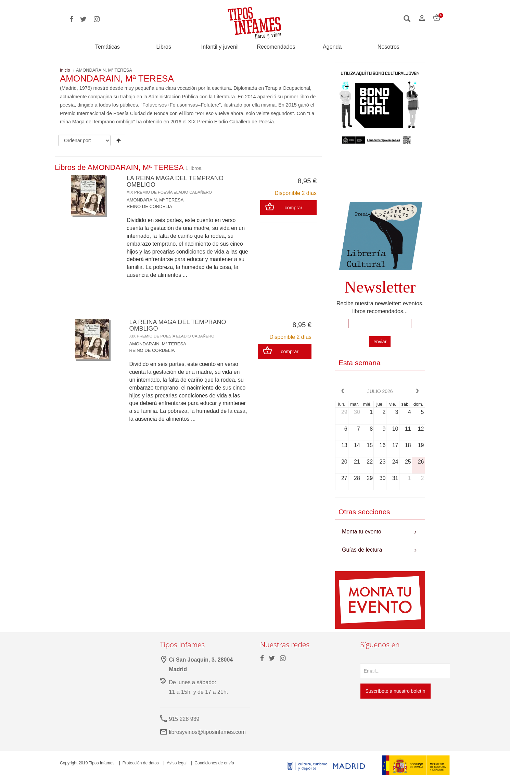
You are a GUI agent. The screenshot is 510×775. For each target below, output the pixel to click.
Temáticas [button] (107, 47)
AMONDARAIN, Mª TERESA (155, 199)
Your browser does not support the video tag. (380, 177)
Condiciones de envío (214, 763)
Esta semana (360, 363)
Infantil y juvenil (220, 46)
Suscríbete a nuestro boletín (395, 691)
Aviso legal (177, 763)
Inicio (65, 70)
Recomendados (276, 46)
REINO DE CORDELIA (149, 206)
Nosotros (388, 46)
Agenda (332, 46)
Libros (163, 46)
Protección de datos (141, 763)
